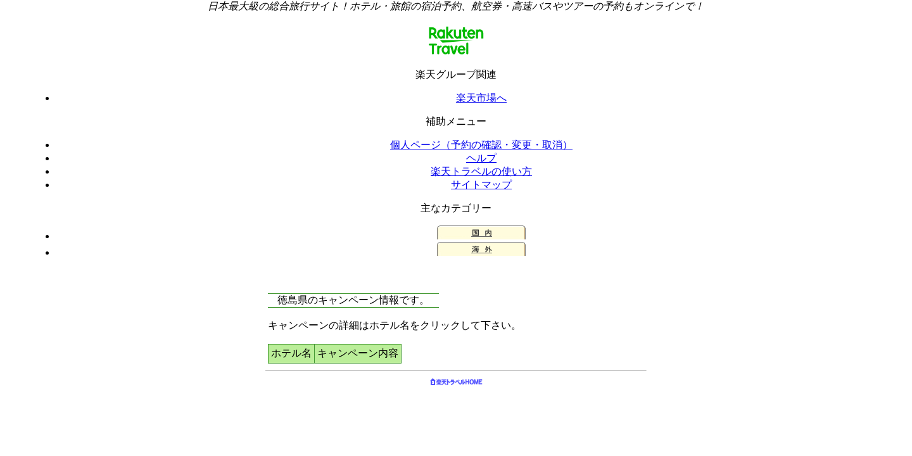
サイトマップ (481, 184)
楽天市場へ (481, 97)
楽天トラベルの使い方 (481, 171)
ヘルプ (481, 158)
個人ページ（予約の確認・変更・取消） (481, 144)
